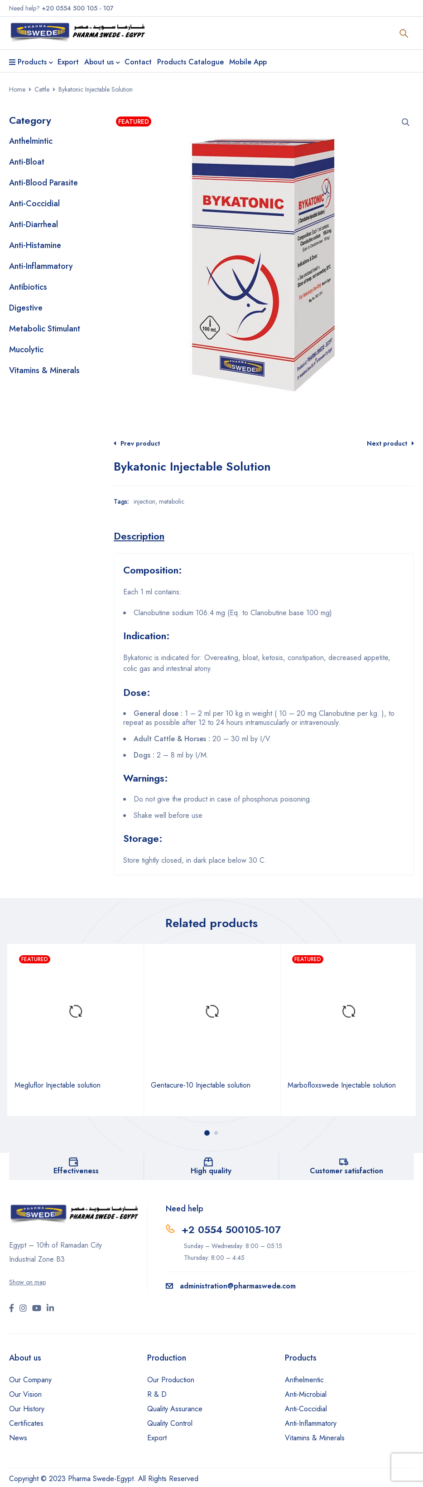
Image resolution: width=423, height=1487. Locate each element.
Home (17, 89)
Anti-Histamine (35, 245)
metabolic (171, 501)
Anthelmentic (304, 1380)
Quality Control (169, 1423)
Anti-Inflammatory (41, 266)
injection (144, 501)
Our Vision (25, 1394)
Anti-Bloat (26, 162)
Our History (26, 1409)
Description (139, 536)
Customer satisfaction (346, 1171)
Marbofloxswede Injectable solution (342, 1085)
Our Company (30, 1380)
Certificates (26, 1423)
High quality (211, 1171)
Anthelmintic (31, 141)
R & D (157, 1394)
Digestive (26, 308)
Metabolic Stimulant (44, 329)
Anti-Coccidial (34, 203)
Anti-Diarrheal (33, 224)
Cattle (41, 89)
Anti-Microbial (306, 1394)
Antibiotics (28, 287)
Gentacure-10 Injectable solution (200, 1085)
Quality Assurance (174, 1409)
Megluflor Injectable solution (57, 1085)
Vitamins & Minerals (44, 370)
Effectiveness (76, 1171)
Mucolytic (26, 349)
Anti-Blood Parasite (43, 183)
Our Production (170, 1380)
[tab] (139, 536)
